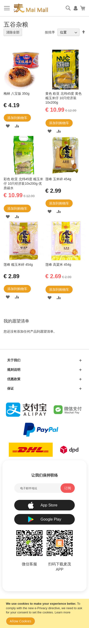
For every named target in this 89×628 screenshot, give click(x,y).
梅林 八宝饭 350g (16, 93)
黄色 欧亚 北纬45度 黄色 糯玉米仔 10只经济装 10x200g (63, 98)
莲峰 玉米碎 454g (58, 179)
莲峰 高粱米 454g (58, 264)
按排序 (50, 32)
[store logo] (30, 8)
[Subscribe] (68, 488)
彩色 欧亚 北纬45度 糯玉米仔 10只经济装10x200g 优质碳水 (23, 183)
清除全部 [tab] (12, 32)
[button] (8, 126)
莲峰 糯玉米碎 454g (18, 264)
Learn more (62, 612)
